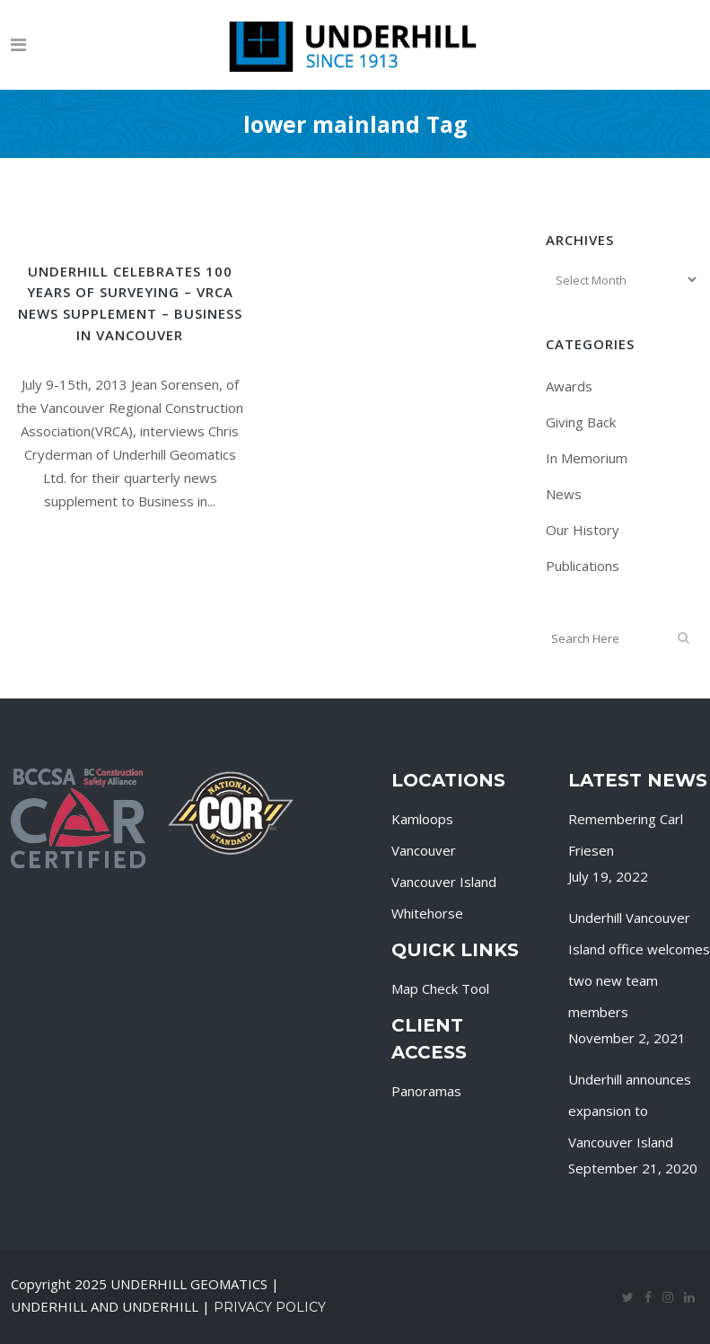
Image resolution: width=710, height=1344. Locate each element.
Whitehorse (427, 913)
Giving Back (581, 422)
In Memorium (586, 458)
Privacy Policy (270, 1307)
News (564, 494)
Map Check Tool (440, 988)
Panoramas (426, 1091)
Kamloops (422, 819)
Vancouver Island (443, 882)
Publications (582, 566)
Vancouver (423, 850)
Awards (569, 386)
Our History (582, 530)
